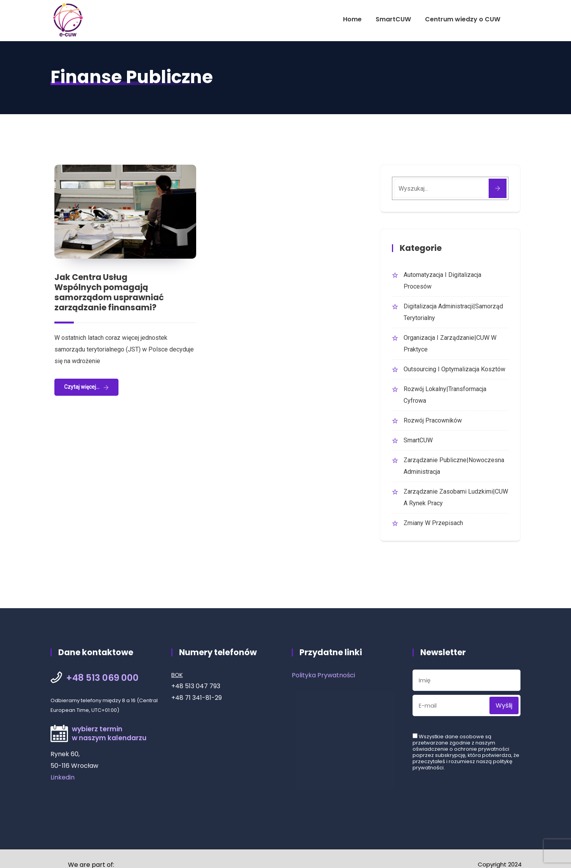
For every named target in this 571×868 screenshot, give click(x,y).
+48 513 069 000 (102, 677)
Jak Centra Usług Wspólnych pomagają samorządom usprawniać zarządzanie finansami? (109, 292)
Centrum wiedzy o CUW (462, 19)
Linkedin (62, 777)
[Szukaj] (498, 188)
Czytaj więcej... (81, 387)
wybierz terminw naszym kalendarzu (109, 734)
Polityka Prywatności (323, 675)
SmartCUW (393, 19)
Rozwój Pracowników (433, 420)
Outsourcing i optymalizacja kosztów (454, 369)
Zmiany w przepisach (433, 523)
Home (352, 19)
